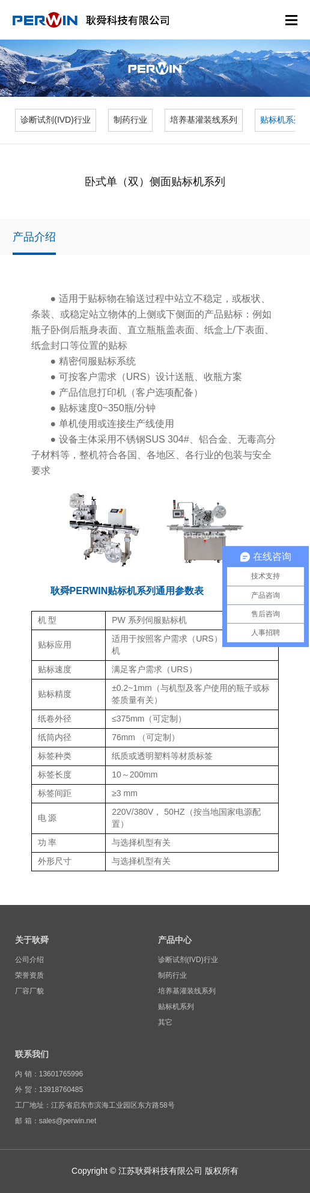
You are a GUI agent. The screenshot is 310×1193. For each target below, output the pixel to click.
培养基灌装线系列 (187, 991)
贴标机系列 (176, 1006)
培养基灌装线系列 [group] (203, 119)
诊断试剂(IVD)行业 (188, 959)
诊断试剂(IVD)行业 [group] (55, 119)
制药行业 (172, 975)
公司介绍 (29, 959)
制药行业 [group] (130, 119)
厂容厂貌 (29, 991)
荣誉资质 (29, 975)
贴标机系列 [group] (281, 119)
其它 (165, 1022)
